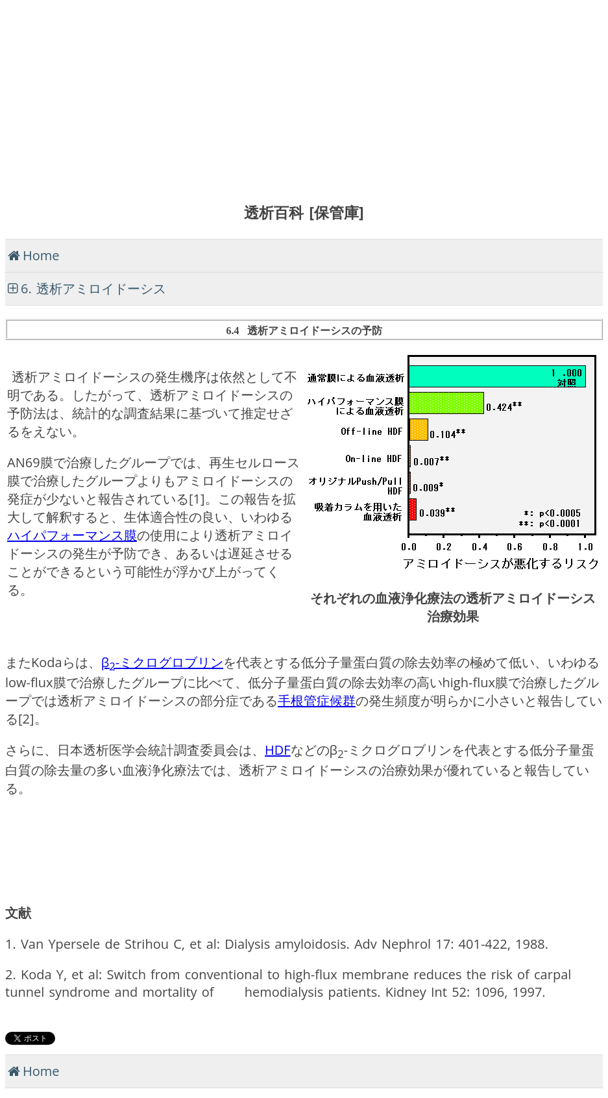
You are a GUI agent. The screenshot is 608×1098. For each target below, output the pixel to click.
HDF (278, 750)
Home (41, 255)
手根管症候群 (317, 700)
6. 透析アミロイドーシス (93, 288)
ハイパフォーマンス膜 (72, 535)
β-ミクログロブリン (162, 662)
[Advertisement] (304, 96)
